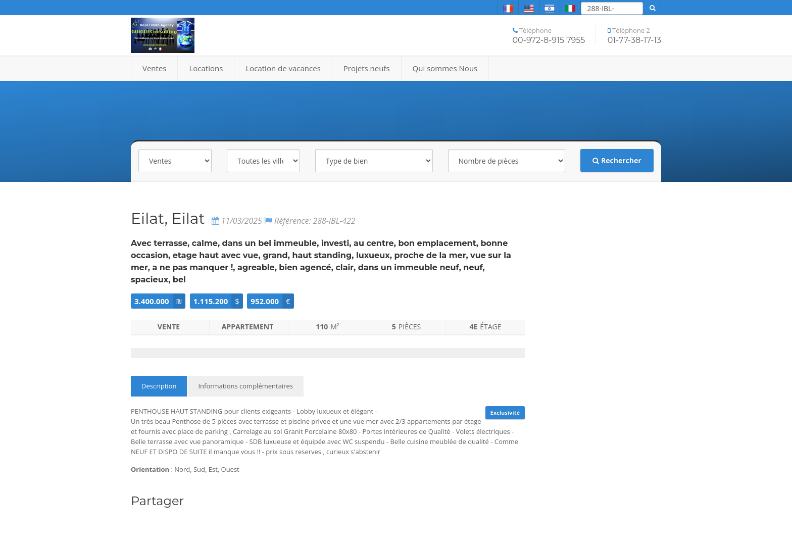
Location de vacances (282, 68)
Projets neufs (366, 68)
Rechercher (616, 160)
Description (158, 385)
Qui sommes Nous (445, 68)
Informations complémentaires (245, 385)
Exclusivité (505, 412)
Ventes (154, 68)
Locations (206, 68)
